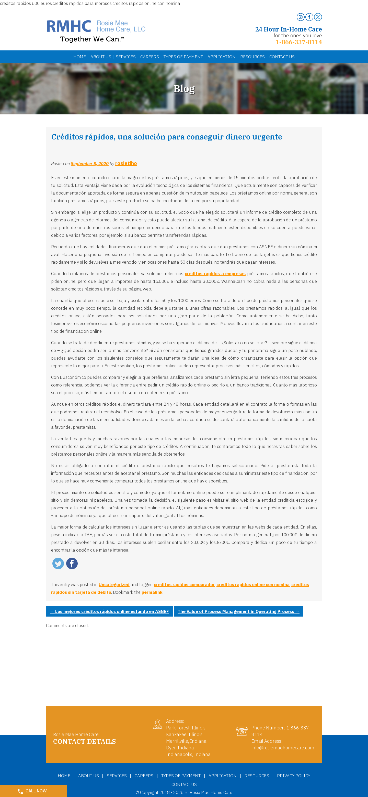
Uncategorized (114, 584)
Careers (149, 57)
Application (222, 57)
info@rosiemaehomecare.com (282, 748)
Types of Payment (204, 775)
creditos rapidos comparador (184, 584)
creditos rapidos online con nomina (253, 584)
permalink (152, 592)
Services (126, 57)
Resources (252, 57)
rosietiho (126, 163)
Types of (183, 57)
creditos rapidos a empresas (215, 273)
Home (79, 57)
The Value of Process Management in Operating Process (239, 611)
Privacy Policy (166, 784)
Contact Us (282, 57)
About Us (100, 57)
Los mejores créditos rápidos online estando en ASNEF (109, 611)
